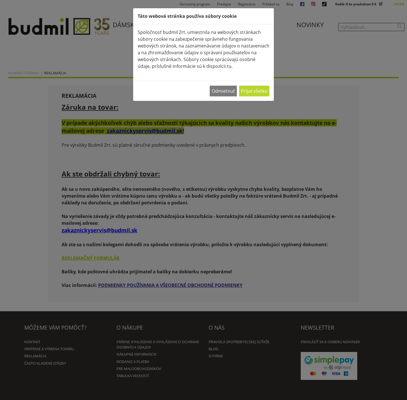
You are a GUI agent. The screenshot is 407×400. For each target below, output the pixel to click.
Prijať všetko (254, 91)
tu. (230, 66)
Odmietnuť (223, 91)
